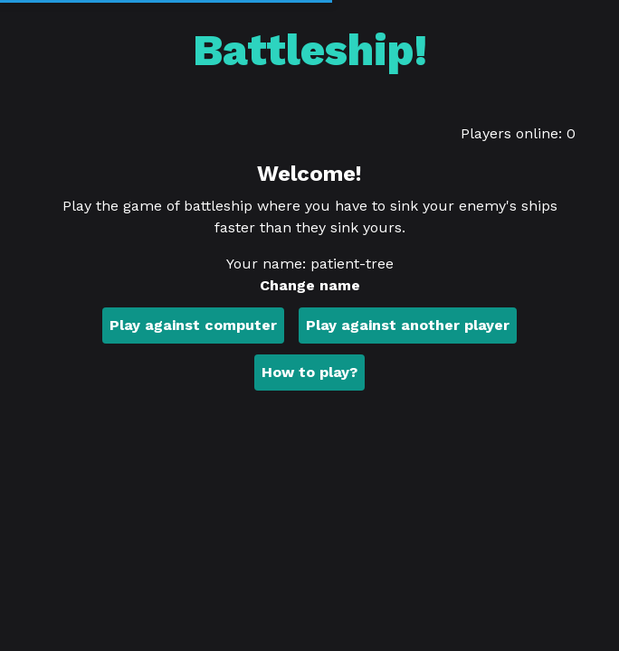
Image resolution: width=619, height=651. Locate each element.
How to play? (309, 372)
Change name (310, 285)
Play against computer (193, 325)
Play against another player (407, 325)
